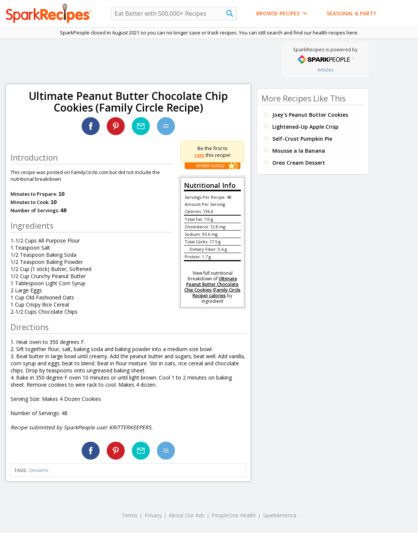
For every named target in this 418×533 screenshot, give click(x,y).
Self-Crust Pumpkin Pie (302, 138)
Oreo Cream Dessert (298, 162)
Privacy (153, 515)
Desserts (38, 470)
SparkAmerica (279, 515)
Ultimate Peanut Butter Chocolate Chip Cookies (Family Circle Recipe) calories (212, 287)
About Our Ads (187, 515)
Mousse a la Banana (298, 150)
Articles (325, 69)
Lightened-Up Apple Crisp (305, 126)
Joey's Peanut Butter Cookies (310, 114)
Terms (129, 515)
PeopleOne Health (234, 515)
